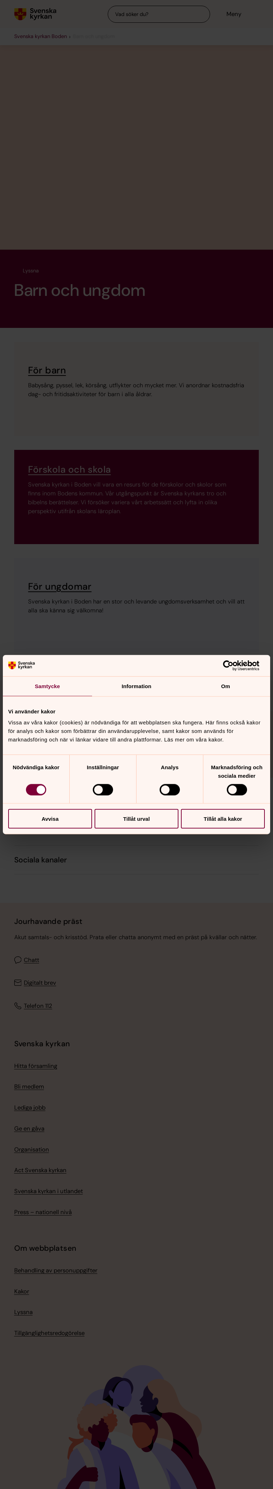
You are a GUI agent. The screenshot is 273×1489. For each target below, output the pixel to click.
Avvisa (50, 819)
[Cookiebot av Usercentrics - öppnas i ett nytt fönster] (234, 665)
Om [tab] (225, 686)
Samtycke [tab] (47, 686)
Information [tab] (136, 686)
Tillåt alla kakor (223, 819)
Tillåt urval (136, 819)
